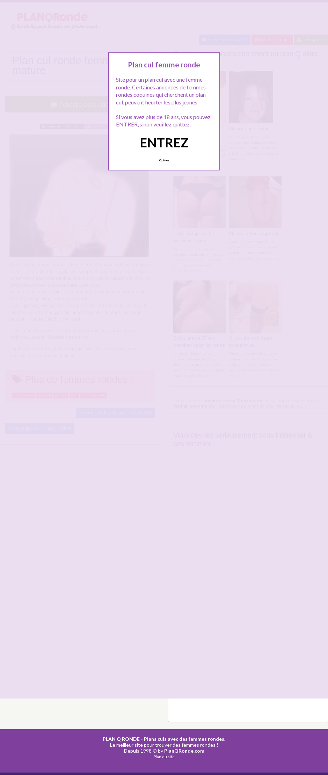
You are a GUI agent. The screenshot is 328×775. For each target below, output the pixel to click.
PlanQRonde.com (184, 751)
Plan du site (164, 756)
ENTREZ (164, 142)
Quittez (164, 160)
